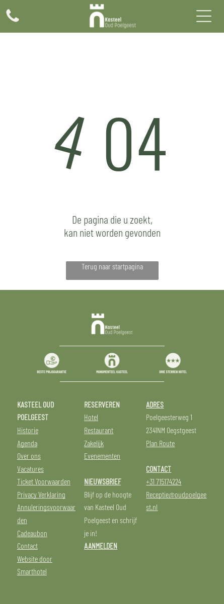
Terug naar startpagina (112, 266)
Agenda (27, 443)
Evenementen (102, 455)
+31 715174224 (163, 481)
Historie (27, 430)
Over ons (29, 455)
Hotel (91, 417)
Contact (27, 545)
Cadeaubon (32, 533)
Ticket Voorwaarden (43, 481)
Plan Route (160, 443)
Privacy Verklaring (41, 494)
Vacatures (30, 468)
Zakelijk (94, 443)
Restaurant (98, 430)
